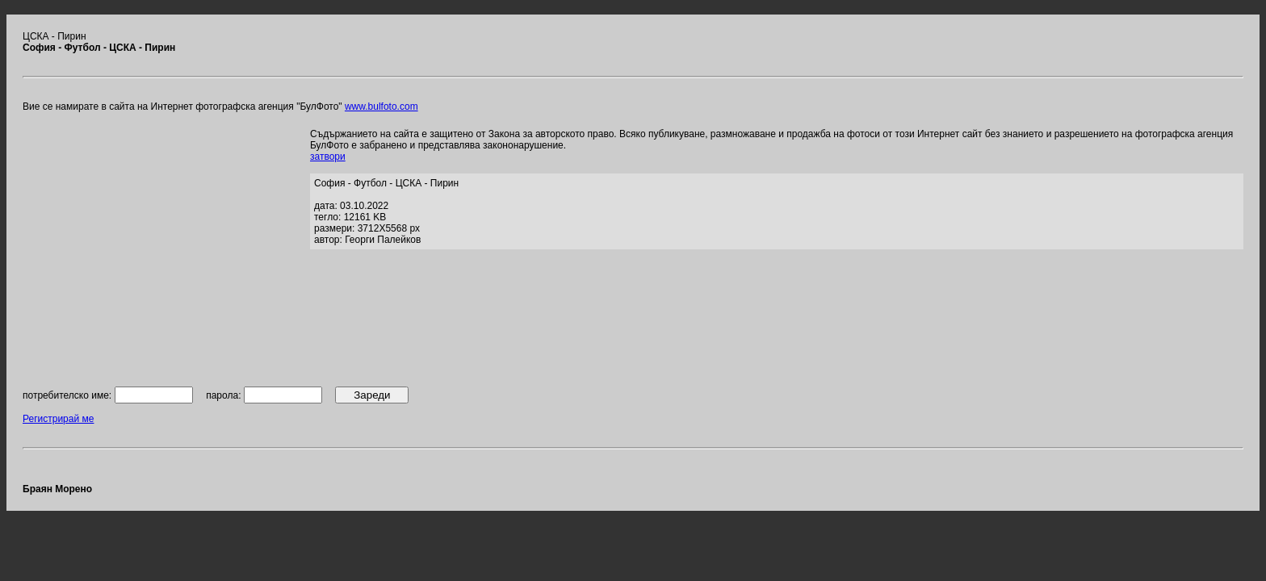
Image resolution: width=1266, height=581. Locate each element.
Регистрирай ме (58, 418)
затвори (328, 156)
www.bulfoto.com (381, 106)
